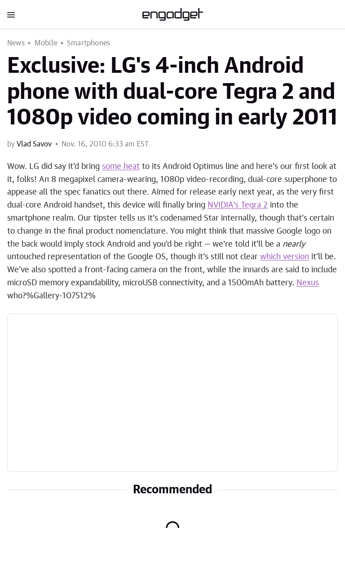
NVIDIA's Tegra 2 (238, 205)
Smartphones (88, 43)
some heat (121, 167)
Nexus (307, 283)
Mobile (46, 43)
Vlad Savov (34, 144)
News (16, 43)
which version (284, 257)
